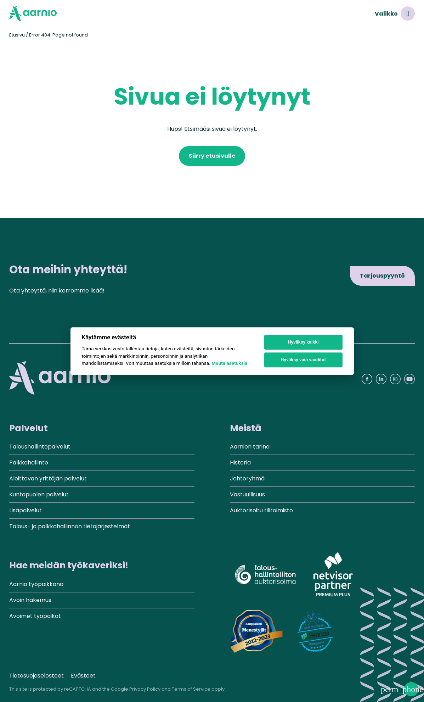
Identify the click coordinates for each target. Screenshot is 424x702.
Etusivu (17, 35)
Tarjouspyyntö (382, 276)
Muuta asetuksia (229, 363)
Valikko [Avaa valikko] (395, 13)
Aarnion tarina (250, 446)
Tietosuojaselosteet (36, 676)
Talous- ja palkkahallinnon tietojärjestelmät (69, 526)
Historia (240, 462)
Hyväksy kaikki (303, 342)
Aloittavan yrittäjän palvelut (48, 478)
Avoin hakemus (30, 600)
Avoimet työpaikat (35, 616)
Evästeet (83, 676)
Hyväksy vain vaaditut (303, 359)
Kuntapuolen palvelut (39, 494)
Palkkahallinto (28, 462)
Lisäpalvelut (25, 510)
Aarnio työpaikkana (36, 584)
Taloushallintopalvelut (39, 446)
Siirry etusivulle (212, 156)
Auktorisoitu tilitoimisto (261, 510)
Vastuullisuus (247, 494)
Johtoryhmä (247, 478)
